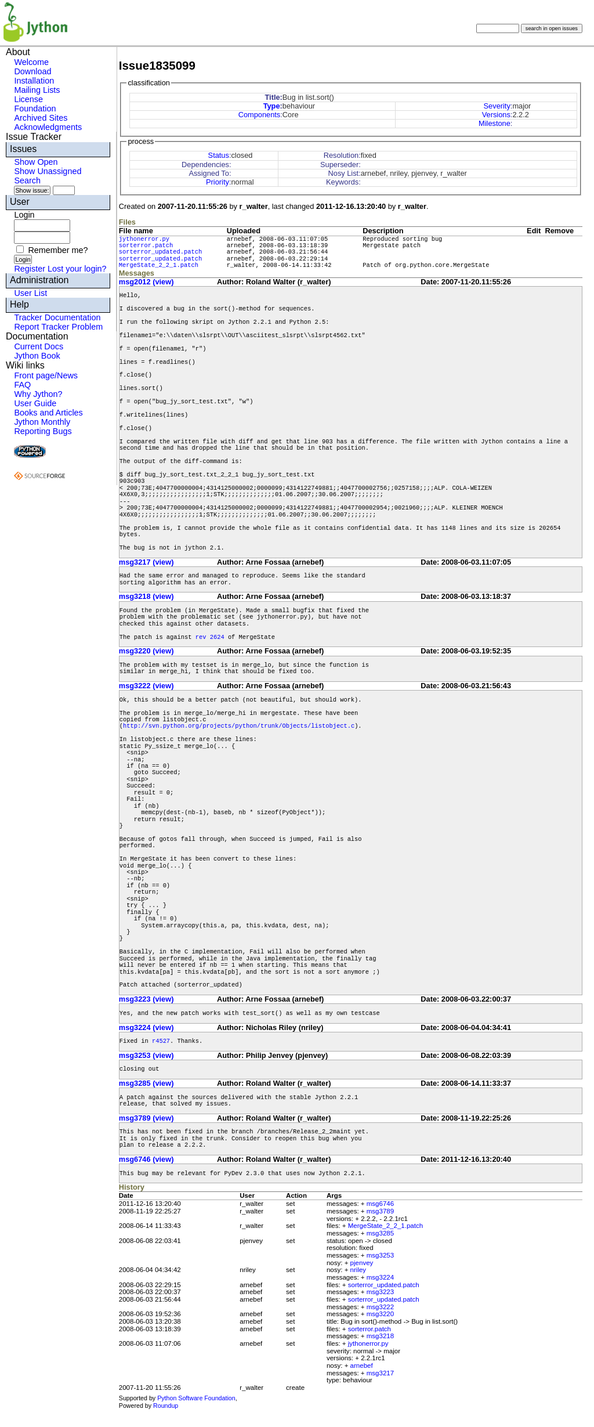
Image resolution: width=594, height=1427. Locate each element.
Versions (496, 114)
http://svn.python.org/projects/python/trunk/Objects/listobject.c (238, 726)
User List (30, 293)
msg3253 (380, 1255)
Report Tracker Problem (58, 326)
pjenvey (362, 1262)
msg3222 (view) (146, 685)
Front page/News (46, 375)
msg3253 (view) (146, 1055)
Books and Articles (48, 412)
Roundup (165, 1405)
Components (259, 114)
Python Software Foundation (196, 1398)
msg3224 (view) (146, 1027)
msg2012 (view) (146, 281)
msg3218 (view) (146, 596)
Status (218, 155)
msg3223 (380, 1291)
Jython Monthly (42, 422)
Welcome (31, 62)
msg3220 (380, 1313)
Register (29, 268)
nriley (358, 1269)
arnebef (361, 1365)
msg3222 (380, 1306)
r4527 (161, 1041)
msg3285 (380, 1233)
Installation (34, 80)
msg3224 (380, 1277)
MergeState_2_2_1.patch (158, 265)
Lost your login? (77, 268)
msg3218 (380, 1335)
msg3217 (380, 1373)
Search (27, 180)
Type (271, 106)
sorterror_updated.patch (160, 252)
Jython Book (37, 355)
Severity (497, 106)
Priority (217, 182)
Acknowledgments (48, 127)
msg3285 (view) (146, 1083)
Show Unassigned (47, 171)
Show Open (35, 162)
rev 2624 (209, 637)
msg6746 (380, 1203)
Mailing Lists (37, 90)
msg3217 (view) (146, 562)
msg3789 (380, 1211)
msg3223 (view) (146, 999)
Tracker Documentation (57, 317)
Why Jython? (38, 394)
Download (32, 71)
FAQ (22, 384)
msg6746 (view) (146, 1159)
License (28, 99)
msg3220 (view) (146, 650)
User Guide (35, 403)
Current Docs (38, 346)
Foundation (35, 108)
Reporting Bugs (42, 431)
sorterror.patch (146, 245)
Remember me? (58, 250)
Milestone (494, 123)
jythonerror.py (144, 239)
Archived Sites (40, 117)
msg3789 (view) (146, 1118)
